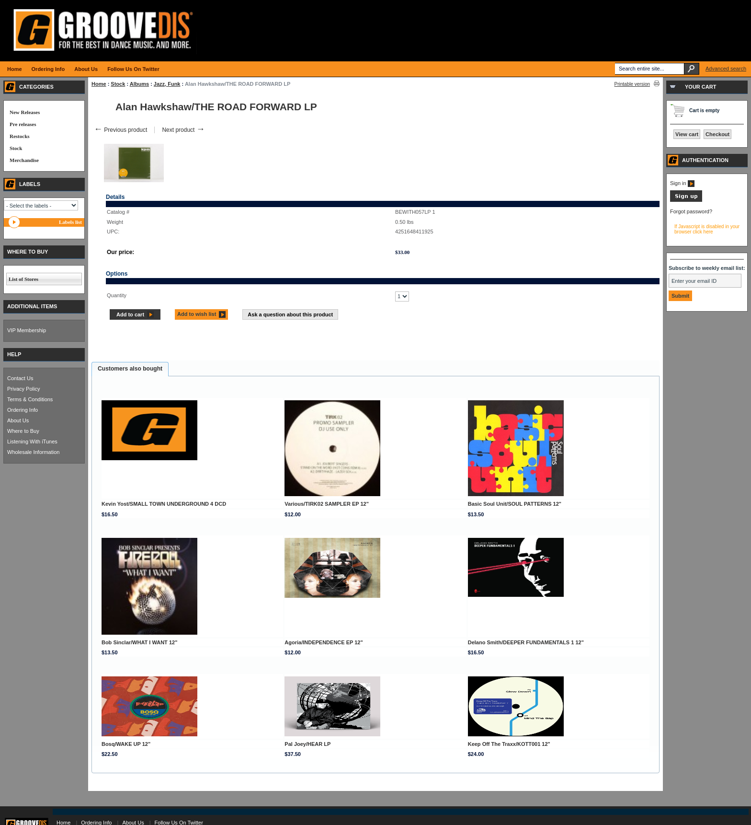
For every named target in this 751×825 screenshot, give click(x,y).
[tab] (130, 369)
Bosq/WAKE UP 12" (126, 744)
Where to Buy (23, 431)
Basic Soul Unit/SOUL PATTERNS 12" (514, 504)
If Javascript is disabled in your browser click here (707, 229)
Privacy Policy (23, 389)
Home (98, 84)
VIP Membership (26, 330)
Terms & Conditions (30, 399)
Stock (118, 84)
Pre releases (23, 124)
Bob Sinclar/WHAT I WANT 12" (139, 642)
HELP (14, 354)
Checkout (717, 134)
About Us (18, 420)
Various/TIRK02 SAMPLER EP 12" (326, 504)
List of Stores (23, 279)
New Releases (25, 112)
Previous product (120, 130)
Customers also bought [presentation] (130, 368)
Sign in (682, 183)
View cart (686, 134)
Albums (139, 84)
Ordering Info (22, 410)
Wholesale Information (33, 452)
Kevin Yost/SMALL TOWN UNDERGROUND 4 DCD (164, 504)
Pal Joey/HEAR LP (307, 744)
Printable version (632, 84)
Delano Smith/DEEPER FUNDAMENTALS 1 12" (526, 642)
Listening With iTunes (32, 441)
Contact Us (20, 378)
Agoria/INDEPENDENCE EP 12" (323, 642)
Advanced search (725, 68)
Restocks (20, 136)
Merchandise (24, 160)
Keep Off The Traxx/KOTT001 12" (509, 744)
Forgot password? (691, 211)
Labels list (70, 222)
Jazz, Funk (167, 84)
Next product (183, 130)
